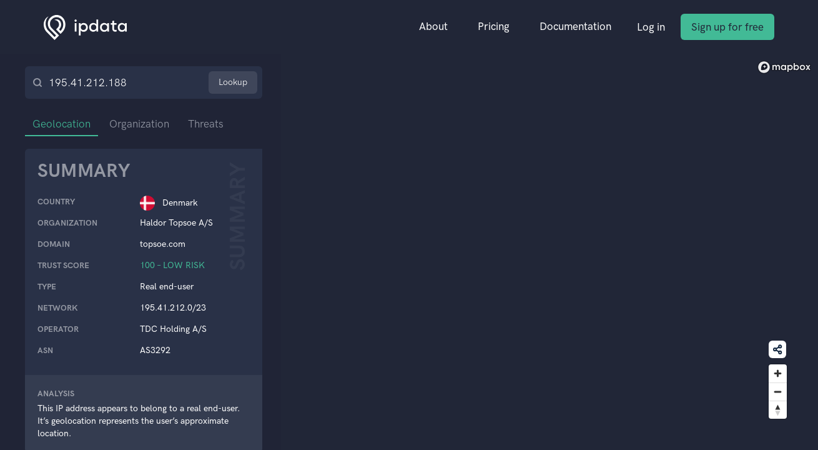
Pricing (494, 26)
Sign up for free (727, 27)
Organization (139, 124)
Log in (651, 27)
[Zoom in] (778, 373)
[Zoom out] (778, 391)
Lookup (233, 82)
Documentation (575, 26)
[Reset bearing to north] (778, 410)
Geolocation (61, 124)
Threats (206, 124)
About (433, 26)
